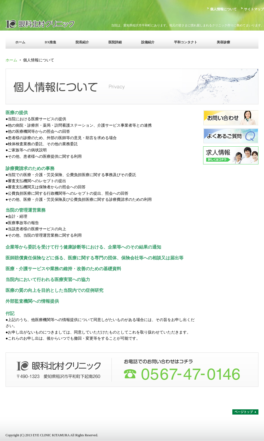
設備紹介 (148, 42)
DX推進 (50, 42)
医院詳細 (115, 42)
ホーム (20, 42)
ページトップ (245, 412)
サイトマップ (254, 9)
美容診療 (223, 42)
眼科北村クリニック (54, 24)
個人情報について (223, 9)
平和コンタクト (185, 42)
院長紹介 (82, 42)
